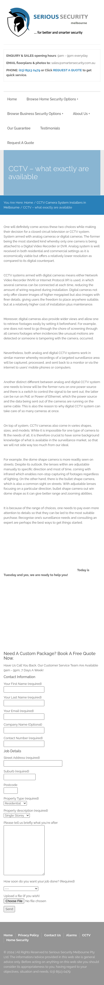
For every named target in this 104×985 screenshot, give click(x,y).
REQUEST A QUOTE (67, 70)
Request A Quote (20, 143)
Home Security (17, 940)
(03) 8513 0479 (29, 70)
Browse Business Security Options (35, 114)
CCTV (86, 935)
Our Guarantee (19, 128)
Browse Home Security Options (52, 99)
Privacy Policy (28, 935)
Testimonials (50, 128)
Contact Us (52, 935)
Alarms (71, 935)
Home (12, 99)
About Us (81, 114)
